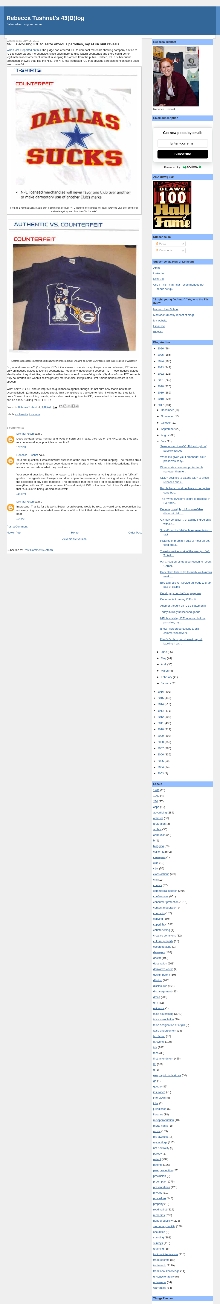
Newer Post (14, 532)
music (156, 1131)
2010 (161, 729)
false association (163, 1019)
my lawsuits (21, 414)
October (166, 422)
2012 (161, 716)
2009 (161, 735)
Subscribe (182, 154)
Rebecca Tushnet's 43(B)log (45, 18)
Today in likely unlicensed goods (180, 612)
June (164, 652)
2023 (161, 367)
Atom (156, 267)
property (158, 1204)
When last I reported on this (24, 50)
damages (159, 952)
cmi (155, 879)
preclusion (159, 1176)
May (164, 658)
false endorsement (164, 1030)
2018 (161, 398)
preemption (160, 1181)
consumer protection (166, 902)
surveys (158, 1243)
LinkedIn (158, 273)
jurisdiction (159, 1108)
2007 (161, 748)
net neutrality (161, 1148)
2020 (161, 386)
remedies (159, 1215)
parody (157, 1153)
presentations (161, 1187)
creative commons (164, 935)
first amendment (163, 1058)
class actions (161, 874)
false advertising (163, 1013)
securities (159, 1231)
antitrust (158, 818)
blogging (158, 846)
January (166, 683)
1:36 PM (20, 519)
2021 (161, 379)
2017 (161, 405)
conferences (160, 896)
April (164, 664)
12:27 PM (21, 447)
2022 (161, 373)
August (165, 435)
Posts (161, 243)
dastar (157, 958)
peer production (163, 1170)
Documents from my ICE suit (178, 599)
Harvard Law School (165, 309)
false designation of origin (169, 1025)
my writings (160, 1142)
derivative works (163, 969)
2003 (161, 773)
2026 (161, 348)
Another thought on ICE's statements (183, 605)
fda (155, 1047)
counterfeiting (161, 930)
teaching (158, 1248)
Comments (164, 250)
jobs (155, 1103)
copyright (159, 924)
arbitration (159, 823)
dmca (156, 997)
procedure (159, 1198)
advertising (160, 812)
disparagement (162, 991)
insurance (159, 1092)
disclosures (160, 985)
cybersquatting (162, 946)
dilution (157, 980)
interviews (159, 1097)
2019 (161, 392)
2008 (161, 742)
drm (155, 1002)
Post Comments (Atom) (38, 550)
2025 (161, 354)
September (168, 429)
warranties (159, 1287)
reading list (160, 1209)
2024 (161, 361)
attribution (159, 835)
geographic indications (167, 1075)
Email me (159, 326)
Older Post (135, 532)
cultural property (163, 941)
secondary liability (164, 1226)
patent (157, 1159)
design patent (161, 974)
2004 (161, 767)
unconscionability (163, 1276)
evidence (158, 1008)
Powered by (183, 167)
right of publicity (163, 1220)
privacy (157, 1192)
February (167, 677)
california (158, 851)
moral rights (160, 1125)
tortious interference (165, 1254)
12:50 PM (21, 494)
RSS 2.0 (158, 279)
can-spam (159, 857)
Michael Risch (25, 433)
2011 (161, 723)
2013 (161, 710)
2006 (161, 754)
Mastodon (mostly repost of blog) (173, 315)
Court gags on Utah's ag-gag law (180, 593)
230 (155, 801)
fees (156, 1053)
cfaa (156, 862)
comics (157, 885)
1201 (156, 790)
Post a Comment (17, 526)
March (165, 670)
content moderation (165, 907)
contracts (159, 913)
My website (160, 320)
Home (75, 532)
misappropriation (163, 1120)
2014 (161, 704)
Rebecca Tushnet (27, 455)
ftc (154, 1064)
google (157, 1086)
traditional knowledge (166, 1271)
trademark (34, 414)
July (164, 441)
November (168, 416)
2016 (161, 691)
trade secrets (161, 1259)
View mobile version (74, 539)
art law (157, 829)
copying (158, 918)
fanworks (158, 1041)
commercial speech (165, 890)
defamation (160, 963)
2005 (161, 761)
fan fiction (159, 1036)
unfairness (159, 1282)
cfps (155, 868)
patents (157, 1164)
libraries (158, 1114)
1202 (156, 795)
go (154, 1081)
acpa (156, 807)
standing (158, 1237)
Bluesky (158, 331)
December (168, 410)
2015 (161, 698)
